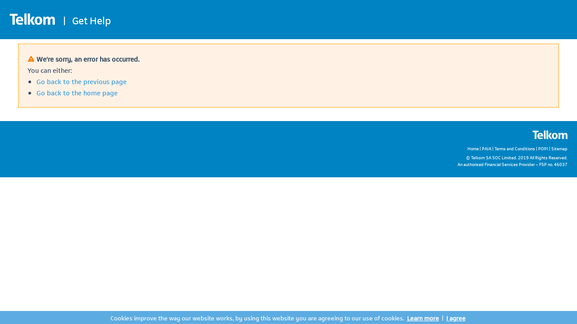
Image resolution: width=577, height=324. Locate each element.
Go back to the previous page (82, 81)
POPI (543, 148)
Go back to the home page (77, 92)
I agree (456, 317)
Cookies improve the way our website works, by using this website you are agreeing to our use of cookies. (257, 317)
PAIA (486, 148)
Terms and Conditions (515, 148)
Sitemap (559, 148)
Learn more (423, 317)
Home (473, 148)
